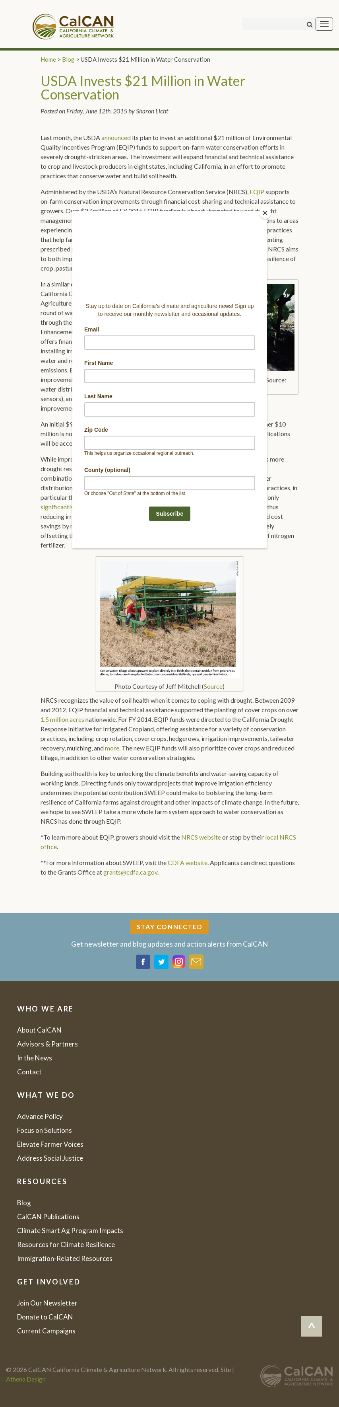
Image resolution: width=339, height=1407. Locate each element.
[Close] (265, 213)
